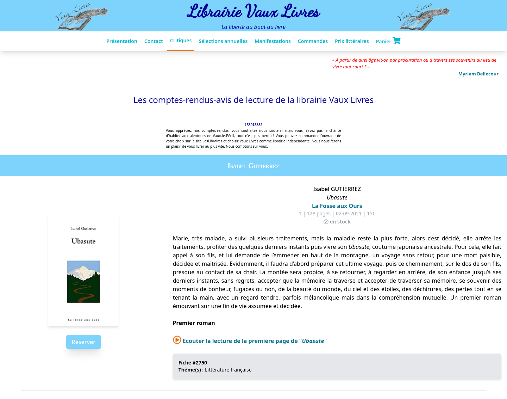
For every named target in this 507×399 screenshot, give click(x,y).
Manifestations (272, 41)
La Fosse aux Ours (337, 206)
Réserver (83, 342)
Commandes (313, 41)
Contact (153, 41)
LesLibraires (212, 141)
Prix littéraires (352, 41)
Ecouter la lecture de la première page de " (250, 341)
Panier (388, 41)
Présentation (121, 41)
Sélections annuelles (223, 41)
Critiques (181, 40)
